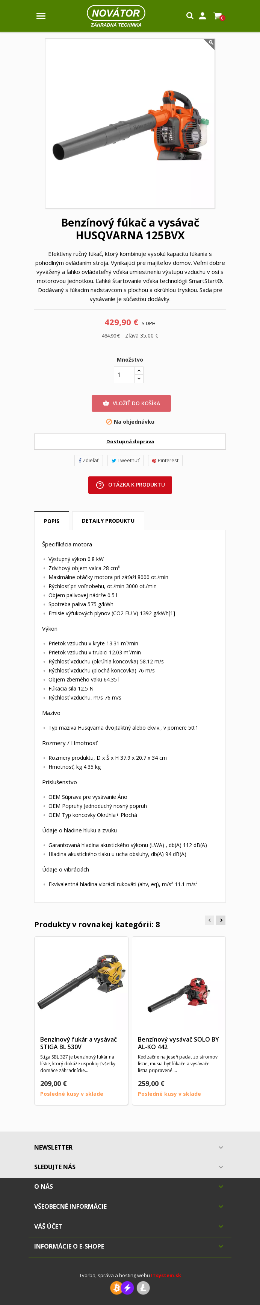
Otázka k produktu (130, 485)
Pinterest (165, 460)
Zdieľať (89, 460)
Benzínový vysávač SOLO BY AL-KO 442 (178, 1043)
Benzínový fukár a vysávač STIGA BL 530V (78, 1043)
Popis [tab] (51, 521)
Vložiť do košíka (131, 403)
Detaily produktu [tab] (108, 520)
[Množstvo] (124, 375)
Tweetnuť (125, 460)
